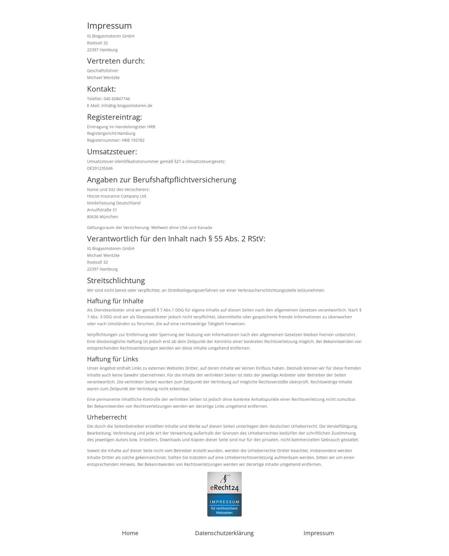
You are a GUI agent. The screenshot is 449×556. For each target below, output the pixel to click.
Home (130, 533)
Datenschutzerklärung (224, 533)
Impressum (319, 533)
